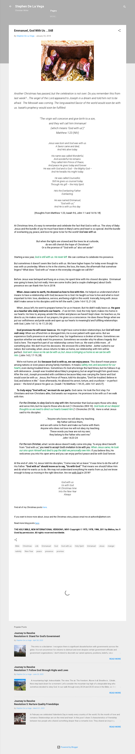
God (56, 555)
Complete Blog (67, 25)
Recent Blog (47, 25)
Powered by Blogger (67, 747)
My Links (113, 25)
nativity (18, 560)
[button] (119, 40)
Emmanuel (46, 555)
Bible (17, 555)
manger (111, 555)
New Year (29, 560)
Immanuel (91, 555)
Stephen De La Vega (29, 6)
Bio (33, 25)
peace (39, 560)
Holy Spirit (79, 555)
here (45, 516)
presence (49, 560)
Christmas (86, 25)
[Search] (124, 7)
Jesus (101, 555)
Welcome (22, 25)
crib (36, 555)
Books (100, 25)
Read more (115, 667)
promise (60, 560)
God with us (66, 555)
